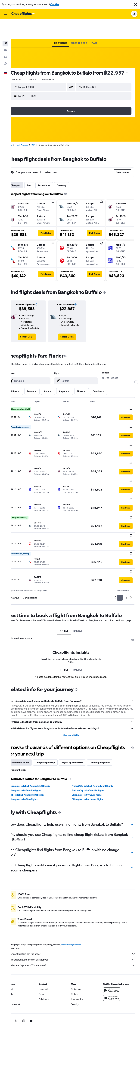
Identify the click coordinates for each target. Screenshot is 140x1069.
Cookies (54, 4)
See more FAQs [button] (75, 697)
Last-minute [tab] (53, 171)
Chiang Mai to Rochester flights (92, 761)
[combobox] (25, 65)
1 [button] (119, 556)
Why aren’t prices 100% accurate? (77, 933)
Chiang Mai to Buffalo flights (32, 761)
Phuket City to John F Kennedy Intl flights (96, 748)
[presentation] (42, 59)
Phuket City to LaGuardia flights (92, 753)
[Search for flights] (5, 23)
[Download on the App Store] (113, 965)
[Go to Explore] (5, 43)
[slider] (136, 368)
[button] (135, 4)
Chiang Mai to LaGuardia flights (34, 753)
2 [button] (126, 556)
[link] (34, 323)
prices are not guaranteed (80, 912)
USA (42, 131)
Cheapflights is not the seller (77, 921)
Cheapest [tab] (24, 171)
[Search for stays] (5, 30)
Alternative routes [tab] (29, 725)
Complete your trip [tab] (54, 725)
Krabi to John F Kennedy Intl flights (35, 757)
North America (31, 131)
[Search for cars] (5, 37)
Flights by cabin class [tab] (81, 725)
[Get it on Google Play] (113, 958)
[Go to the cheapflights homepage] (23, 13)
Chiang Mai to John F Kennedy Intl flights (38, 748)
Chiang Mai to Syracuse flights (91, 757)
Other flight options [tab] (108, 725)
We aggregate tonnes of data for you (77, 927)
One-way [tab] (70, 171)
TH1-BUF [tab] (68, 593)
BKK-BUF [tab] (82, 593)
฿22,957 (29, 59)
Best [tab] (38, 171)
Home (18, 131)
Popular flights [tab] (27, 732)
